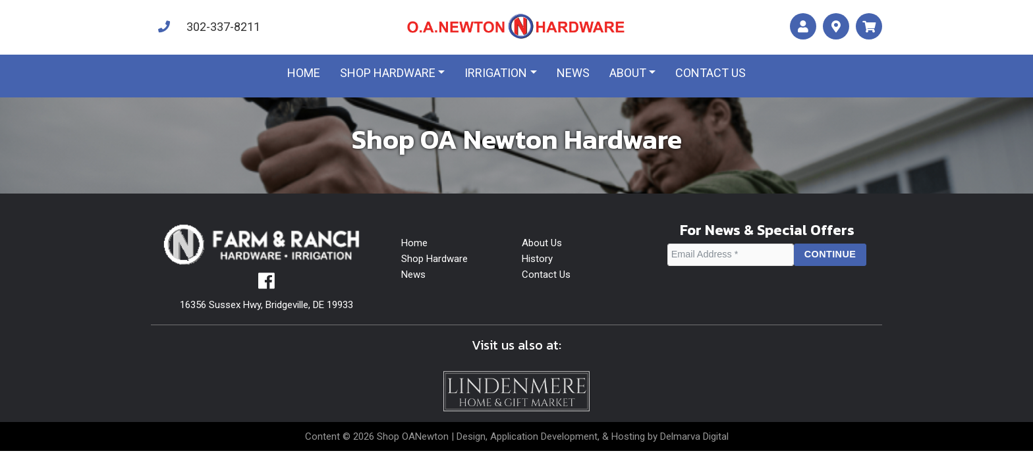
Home (303, 73)
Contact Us (546, 274)
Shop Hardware (387, 73)
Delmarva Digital (694, 436)
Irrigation (495, 73)
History (537, 259)
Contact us (710, 73)
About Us (542, 243)
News (573, 73)
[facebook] (266, 284)
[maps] (836, 27)
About (627, 73)
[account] (803, 27)
